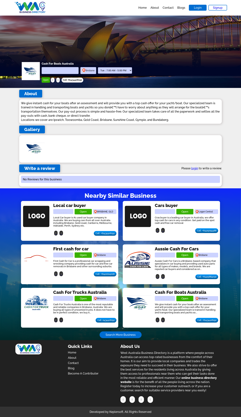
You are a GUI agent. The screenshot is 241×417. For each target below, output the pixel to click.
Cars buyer (166, 205)
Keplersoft (116, 412)
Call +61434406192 (72, 80)
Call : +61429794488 (206, 230)
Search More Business (121, 334)
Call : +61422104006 (105, 274)
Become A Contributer (83, 373)
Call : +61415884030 (206, 277)
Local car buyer (69, 205)
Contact (168, 7)
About (154, 7)
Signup (218, 7)
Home (142, 7)
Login (198, 7)
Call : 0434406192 (106, 320)
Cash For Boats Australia (180, 292)
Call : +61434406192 (105, 233)
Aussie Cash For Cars (177, 248)
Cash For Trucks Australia (80, 292)
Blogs (181, 7)
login (194, 168)
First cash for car (71, 248)
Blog (71, 368)
